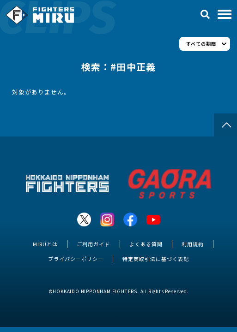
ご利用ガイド (93, 244)
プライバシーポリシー (75, 258)
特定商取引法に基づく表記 (155, 258)
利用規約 (193, 244)
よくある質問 (146, 244)
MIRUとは (45, 244)
